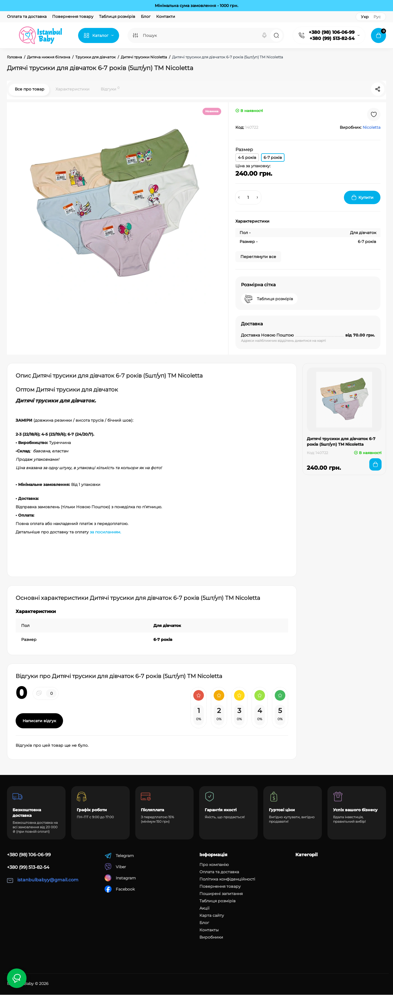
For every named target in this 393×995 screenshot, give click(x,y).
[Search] (264, 35)
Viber (115, 866)
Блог (146, 16)
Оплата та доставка (27, 16)
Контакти (165, 16)
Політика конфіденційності (227, 879)
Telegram (119, 855)
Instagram (120, 878)
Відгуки (109, 89)
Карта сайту (211, 915)
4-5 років (247, 157)
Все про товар (29, 89)
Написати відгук (39, 721)
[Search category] (135, 35)
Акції (204, 908)
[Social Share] (378, 89)
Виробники (211, 937)
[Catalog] (98, 35)
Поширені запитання (221, 893)
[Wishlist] (373, 114)
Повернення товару (72, 16)
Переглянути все (258, 256)
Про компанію (214, 864)
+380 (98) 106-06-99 (332, 32)
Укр (365, 16)
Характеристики (72, 89)
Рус (377, 16)
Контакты (209, 930)
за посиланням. (105, 532)
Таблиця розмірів (117, 16)
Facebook (120, 889)
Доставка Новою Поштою (267, 335)
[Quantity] (248, 197)
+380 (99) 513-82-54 (332, 38)
